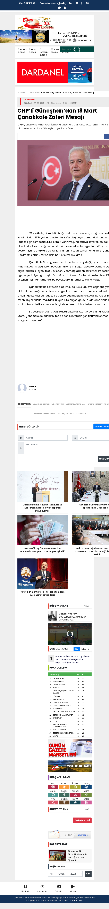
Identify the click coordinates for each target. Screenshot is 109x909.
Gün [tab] (76, 649)
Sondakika (42, 889)
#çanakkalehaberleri (74, 413)
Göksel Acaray (68, 613)
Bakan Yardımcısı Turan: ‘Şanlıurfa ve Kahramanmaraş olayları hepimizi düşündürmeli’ (69, 659)
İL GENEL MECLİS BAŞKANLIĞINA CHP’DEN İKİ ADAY (72, 618)
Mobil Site (25, 889)
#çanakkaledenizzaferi (46, 413)
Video (73, 889)
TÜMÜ (86, 606)
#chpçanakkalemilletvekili (48, 404)
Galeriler (59, 889)
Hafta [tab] (83, 649)
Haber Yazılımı (76, 900)
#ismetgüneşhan (75, 404)
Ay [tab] (89, 649)
